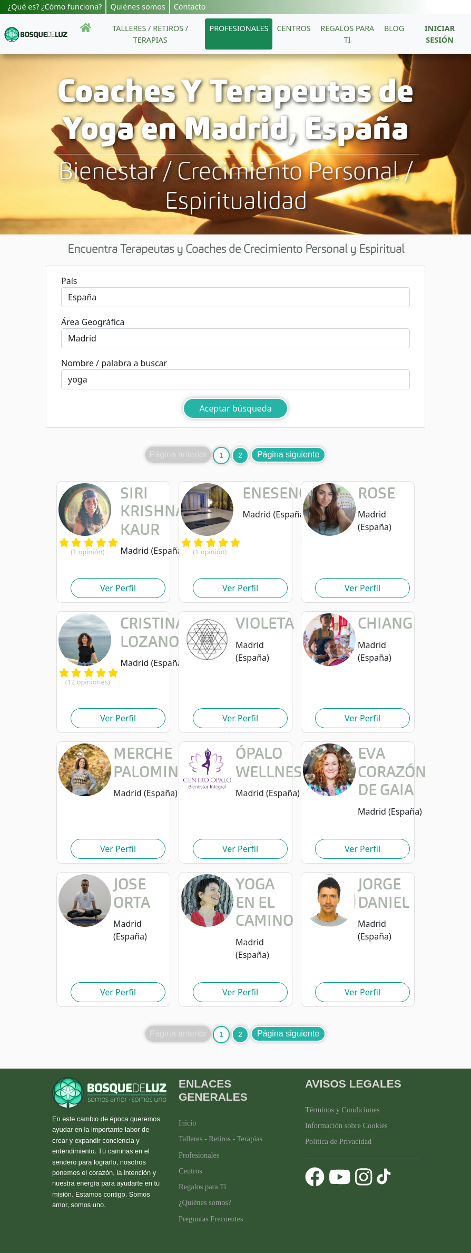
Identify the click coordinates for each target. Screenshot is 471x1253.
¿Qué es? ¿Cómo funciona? (55, 7)
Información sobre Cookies (346, 1125)
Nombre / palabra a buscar (114, 363)
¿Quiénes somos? (205, 1202)
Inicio (188, 1123)
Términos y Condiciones (342, 1109)
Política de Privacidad (338, 1141)
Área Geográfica (92, 322)
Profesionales (238, 28)
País (69, 281)
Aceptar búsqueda (235, 408)
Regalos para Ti (202, 1186)
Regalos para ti (347, 34)
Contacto (190, 7)
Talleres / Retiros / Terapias (150, 34)
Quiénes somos (137, 7)
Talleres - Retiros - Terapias (220, 1138)
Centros (293, 28)
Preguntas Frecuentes (211, 1219)
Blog (394, 28)
